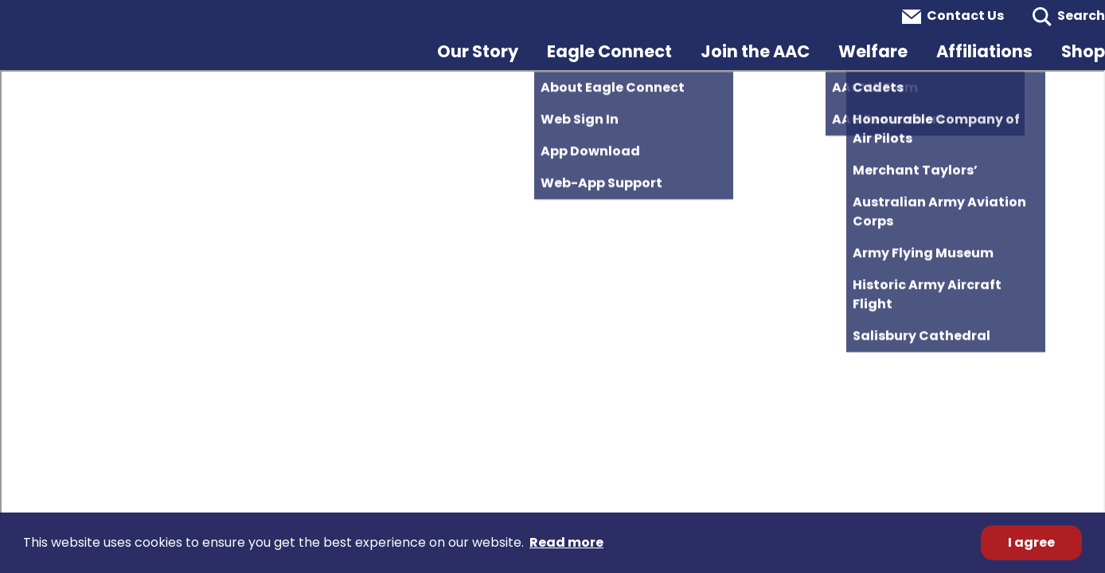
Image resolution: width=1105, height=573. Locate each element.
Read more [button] (566, 542)
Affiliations (984, 51)
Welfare (873, 51)
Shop (1083, 51)
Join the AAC (755, 51)
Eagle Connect (609, 51)
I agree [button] (1031, 542)
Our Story (477, 51)
